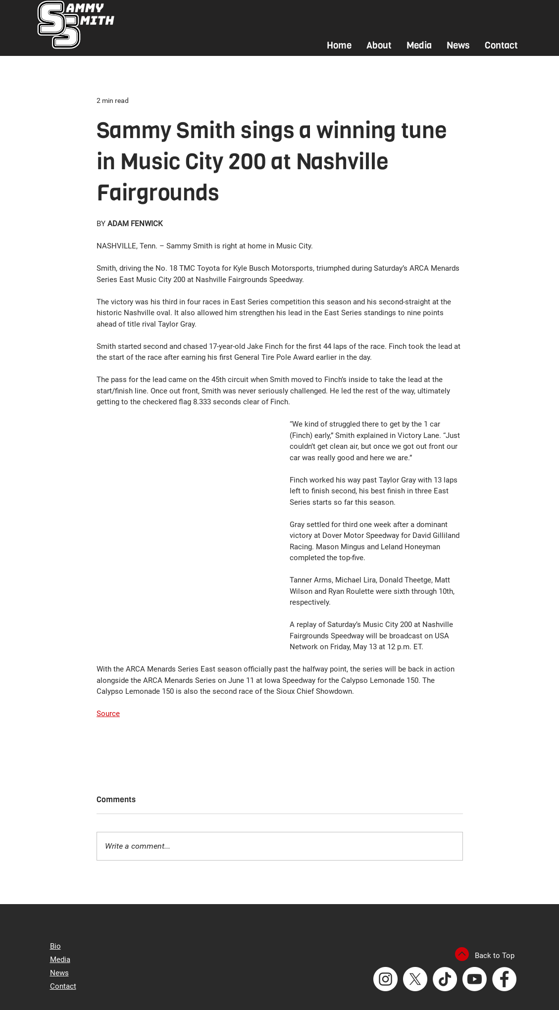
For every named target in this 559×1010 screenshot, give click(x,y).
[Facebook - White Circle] (504, 979)
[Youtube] (474, 979)
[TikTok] (445, 979)
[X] (415, 979)
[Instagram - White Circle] (385, 979)
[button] (379, 45)
